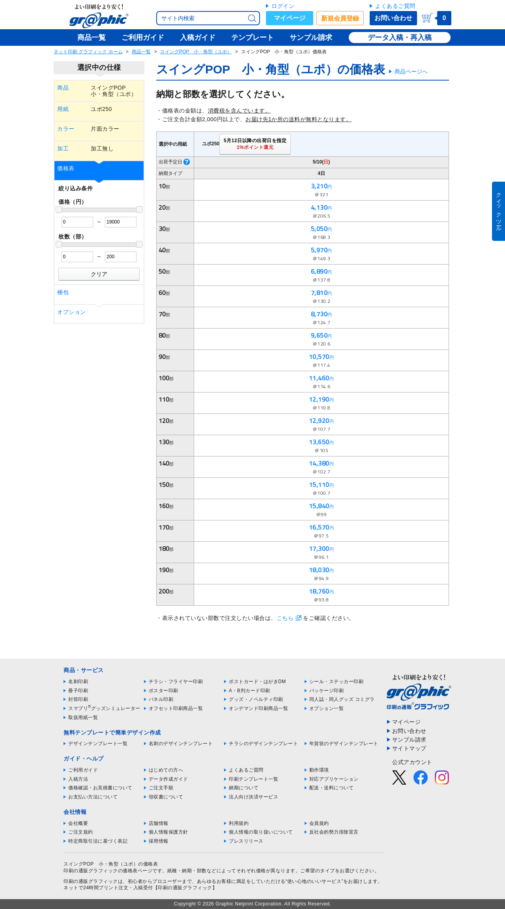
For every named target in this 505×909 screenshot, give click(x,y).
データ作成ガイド (168, 779)
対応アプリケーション (334, 779)
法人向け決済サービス (253, 797)
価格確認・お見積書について (100, 788)
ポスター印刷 (163, 690)
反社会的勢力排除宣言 (334, 832)
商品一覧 (141, 51)
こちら (285, 618)
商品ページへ (411, 71)
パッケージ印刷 (326, 690)
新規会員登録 (340, 18)
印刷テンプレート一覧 (253, 779)
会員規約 (319, 823)
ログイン (282, 6)
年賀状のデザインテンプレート (343, 743)
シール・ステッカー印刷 (336, 681)
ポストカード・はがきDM (257, 681)
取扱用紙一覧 (83, 717)
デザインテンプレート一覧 (97, 743)
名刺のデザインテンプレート (181, 743)
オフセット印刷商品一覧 (176, 708)
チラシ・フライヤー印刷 (176, 681)
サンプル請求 (409, 739)
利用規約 (239, 823)
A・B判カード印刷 (249, 690)
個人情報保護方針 (168, 832)
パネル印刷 (161, 699)
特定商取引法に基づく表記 (97, 841)
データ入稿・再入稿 (400, 37)
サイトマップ (409, 748)
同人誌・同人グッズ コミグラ (342, 699)
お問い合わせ (393, 18)
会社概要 (78, 823)
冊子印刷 (78, 690)
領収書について (166, 797)
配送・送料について (331, 788)
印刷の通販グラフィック (91, 881)
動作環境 (319, 770)
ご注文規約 (80, 832)
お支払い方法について (93, 797)
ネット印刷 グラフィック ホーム (88, 51)
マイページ (289, 18)
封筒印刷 (78, 699)
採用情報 (158, 841)
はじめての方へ (166, 770)
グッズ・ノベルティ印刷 (256, 699)
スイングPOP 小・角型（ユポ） (196, 51)
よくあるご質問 (395, 6)
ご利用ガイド (83, 770)
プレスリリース (246, 841)
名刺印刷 (78, 681)
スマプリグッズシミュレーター (104, 708)
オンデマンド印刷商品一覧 (258, 708)
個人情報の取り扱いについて (261, 832)
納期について (243, 788)
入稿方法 (78, 779)
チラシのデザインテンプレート (263, 743)
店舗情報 (158, 823)
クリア (99, 274)
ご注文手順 (161, 788)
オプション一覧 (326, 708)
